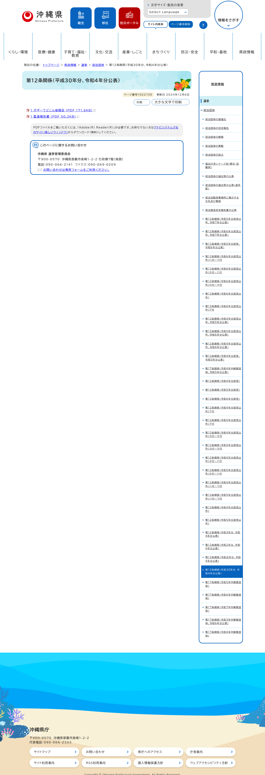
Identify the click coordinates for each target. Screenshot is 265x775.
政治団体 (98, 65)
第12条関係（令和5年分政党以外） (223, 515)
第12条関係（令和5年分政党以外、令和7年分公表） (223, 214)
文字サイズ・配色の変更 (167, 4)
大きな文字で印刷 (168, 102)
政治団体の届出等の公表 (219, 170)
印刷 (139, 102)
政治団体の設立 (214, 148)
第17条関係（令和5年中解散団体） (223, 577)
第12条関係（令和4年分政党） (222, 374)
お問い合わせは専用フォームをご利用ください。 (76, 169)
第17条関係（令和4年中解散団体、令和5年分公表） (223, 364)
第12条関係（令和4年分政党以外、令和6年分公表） (223, 339)
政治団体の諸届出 (215, 113)
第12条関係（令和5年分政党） (222, 383)
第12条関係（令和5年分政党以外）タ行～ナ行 (223, 465)
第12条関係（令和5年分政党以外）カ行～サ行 (223, 440)
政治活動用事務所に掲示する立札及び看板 (222, 193)
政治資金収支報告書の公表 (221, 203)
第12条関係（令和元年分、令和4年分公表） (223, 553)
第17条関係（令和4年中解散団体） (223, 627)
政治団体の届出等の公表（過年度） (223, 180)
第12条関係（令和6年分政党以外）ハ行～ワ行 (223, 252)
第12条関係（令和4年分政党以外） (223, 503)
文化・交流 (104, 52)
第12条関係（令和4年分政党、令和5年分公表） (222, 351)
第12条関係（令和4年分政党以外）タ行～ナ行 (223, 453)
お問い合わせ (95, 745)
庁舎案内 (196, 745)
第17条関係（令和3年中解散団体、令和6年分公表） (223, 615)
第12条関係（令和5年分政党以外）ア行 (223, 415)
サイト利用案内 (44, 756)
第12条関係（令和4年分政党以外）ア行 (223, 403)
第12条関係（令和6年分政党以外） (223, 289)
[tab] (156, 24)
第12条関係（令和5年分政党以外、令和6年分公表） (223, 326)
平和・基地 (218, 52)
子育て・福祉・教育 (75, 53)
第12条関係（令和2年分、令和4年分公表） (222, 540)
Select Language (164, 11)
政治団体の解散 (214, 130)
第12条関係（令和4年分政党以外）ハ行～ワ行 (223, 478)
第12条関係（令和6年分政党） (222, 392)
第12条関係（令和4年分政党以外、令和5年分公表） (223, 314)
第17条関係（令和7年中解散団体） (223, 602)
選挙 (84, 65)
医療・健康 (46, 52)
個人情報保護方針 (150, 756)
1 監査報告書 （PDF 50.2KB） (54, 116)
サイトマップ (42, 745)
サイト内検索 (155, 24)
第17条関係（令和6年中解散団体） (223, 590)
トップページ (51, 65)
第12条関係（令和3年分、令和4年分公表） (222, 528)
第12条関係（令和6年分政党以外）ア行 (223, 301)
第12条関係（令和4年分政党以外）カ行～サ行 (223, 428)
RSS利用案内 (96, 756)
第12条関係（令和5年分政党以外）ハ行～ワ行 (223, 490)
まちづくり (161, 52)
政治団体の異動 (214, 139)
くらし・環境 (18, 52)
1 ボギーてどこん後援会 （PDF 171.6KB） (63, 110)
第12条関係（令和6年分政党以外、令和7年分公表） (223, 227)
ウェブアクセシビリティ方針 (209, 756)
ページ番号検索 (180, 24)
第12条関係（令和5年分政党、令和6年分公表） (222, 239)
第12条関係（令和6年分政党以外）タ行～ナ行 (223, 264)
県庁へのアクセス (150, 745)
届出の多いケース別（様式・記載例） (222, 159)
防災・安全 (189, 52)
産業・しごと (132, 52)
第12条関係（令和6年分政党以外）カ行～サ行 (223, 276)
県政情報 (247, 52)
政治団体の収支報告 (217, 121)
